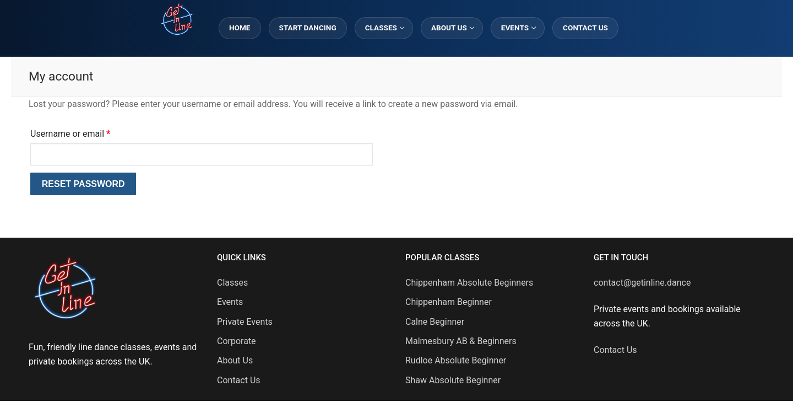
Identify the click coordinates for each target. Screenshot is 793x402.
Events (230, 302)
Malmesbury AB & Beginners (461, 341)
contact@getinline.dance (642, 282)
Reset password (83, 184)
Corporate (236, 341)
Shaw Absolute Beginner (453, 380)
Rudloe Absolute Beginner (455, 360)
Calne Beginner (434, 322)
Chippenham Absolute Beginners (469, 282)
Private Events (245, 322)
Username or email (87, 132)
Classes (232, 282)
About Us (235, 360)
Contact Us (238, 380)
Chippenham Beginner (448, 302)
